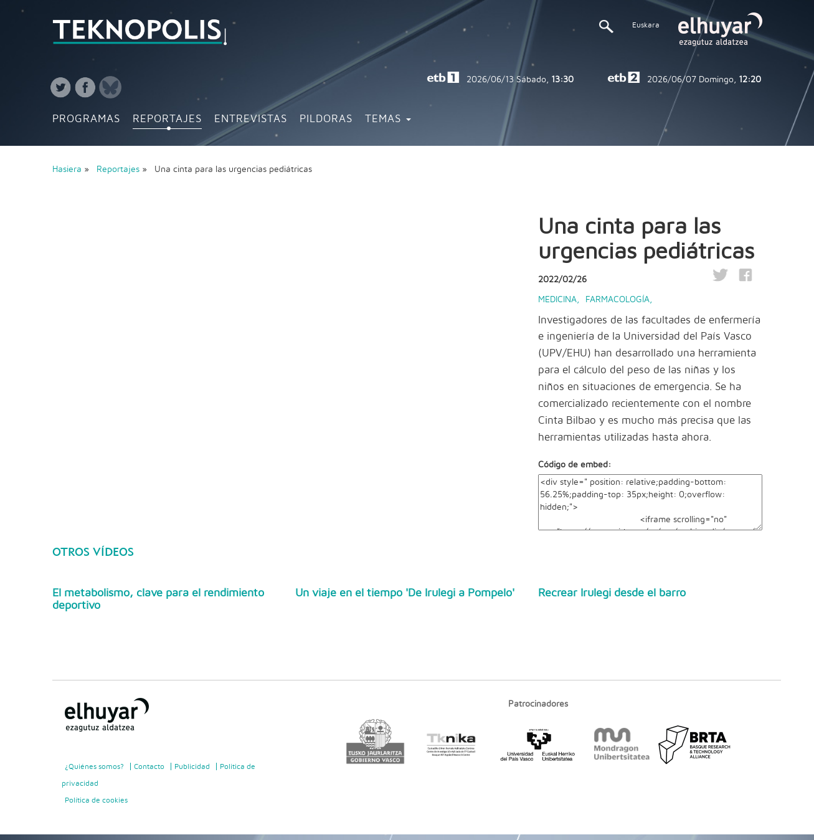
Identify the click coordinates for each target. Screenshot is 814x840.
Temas (388, 119)
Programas (86, 119)
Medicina (557, 299)
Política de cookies (96, 800)
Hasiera (67, 169)
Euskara (646, 25)
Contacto (149, 766)
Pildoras (326, 119)
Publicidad (192, 766)
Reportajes (167, 119)
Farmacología (617, 299)
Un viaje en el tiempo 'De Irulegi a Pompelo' (404, 593)
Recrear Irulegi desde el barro (612, 593)
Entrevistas (250, 119)
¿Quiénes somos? (94, 766)
